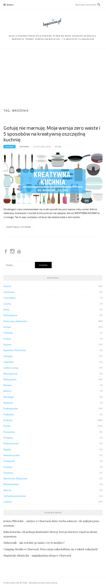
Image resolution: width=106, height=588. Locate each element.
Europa (7, 327)
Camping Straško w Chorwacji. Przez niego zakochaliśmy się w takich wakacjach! (50, 549)
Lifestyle (8, 356)
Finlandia (8, 332)
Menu (10, 4)
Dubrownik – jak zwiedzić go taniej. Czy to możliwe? (34, 542)
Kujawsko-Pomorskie (14, 350)
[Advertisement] (53, 79)
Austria (7, 286)
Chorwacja (8, 292)
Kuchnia (9, 147)
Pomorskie (9, 432)
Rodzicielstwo (11, 443)
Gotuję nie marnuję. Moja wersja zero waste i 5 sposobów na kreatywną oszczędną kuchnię (51, 134)
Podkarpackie (10, 408)
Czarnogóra (9, 297)
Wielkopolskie (11, 484)
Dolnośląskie (10, 315)
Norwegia (8, 397)
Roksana (24, 147)
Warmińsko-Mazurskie (15, 478)
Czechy (7, 303)
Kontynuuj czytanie (18, 227)
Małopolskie (10, 379)
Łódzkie (7, 501)
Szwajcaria (9, 461)
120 (59, 147)
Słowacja (8, 472)
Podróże (8, 420)
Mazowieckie (10, 373)
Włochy (7, 490)
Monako (7, 385)
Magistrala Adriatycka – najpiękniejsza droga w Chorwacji (37, 555)
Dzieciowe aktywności (15, 321)
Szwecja (7, 467)
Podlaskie (8, 414)
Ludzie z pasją (10, 367)
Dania (6, 309)
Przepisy (8, 437)
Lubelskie (8, 362)
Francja (7, 338)
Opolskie (8, 402)
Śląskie (7, 449)
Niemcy (7, 391)
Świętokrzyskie (11, 455)
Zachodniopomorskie (14, 496)
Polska (7, 426)
